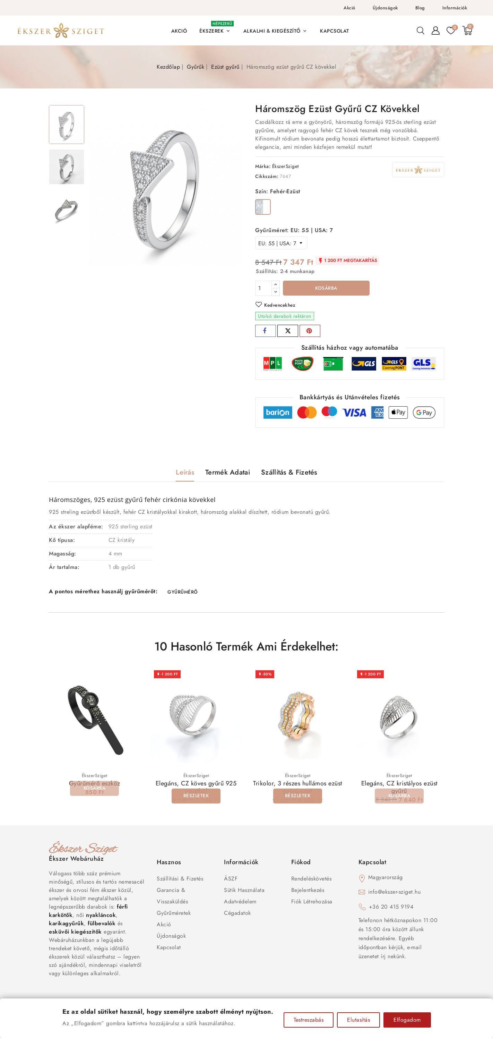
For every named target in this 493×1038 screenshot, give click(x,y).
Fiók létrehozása (311, 904)
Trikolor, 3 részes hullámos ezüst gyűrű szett (297, 789)
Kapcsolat (169, 949)
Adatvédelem (240, 904)
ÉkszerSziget (285, 166)
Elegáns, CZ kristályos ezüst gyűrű (399, 789)
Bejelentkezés (308, 892)
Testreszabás (308, 1020)
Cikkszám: (266, 176)
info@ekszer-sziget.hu (394, 894)
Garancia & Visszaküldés (172, 898)
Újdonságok (385, 8)
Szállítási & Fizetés (180, 881)
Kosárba (326, 288)
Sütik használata (244, 892)
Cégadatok (237, 915)
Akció (349, 8)
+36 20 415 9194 (391, 909)
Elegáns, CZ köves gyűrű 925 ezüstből (196, 789)
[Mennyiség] (263, 288)
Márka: (262, 166)
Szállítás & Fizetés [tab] (289, 473)
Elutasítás (358, 1020)
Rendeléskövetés (311, 881)
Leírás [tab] (185, 473)
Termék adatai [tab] (227, 473)
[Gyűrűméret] (281, 242)
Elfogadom (407, 1020)
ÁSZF (230, 881)
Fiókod (301, 864)
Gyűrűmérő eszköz (94, 785)
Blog (420, 8)
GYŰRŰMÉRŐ (182, 593)
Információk (454, 8)
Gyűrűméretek (174, 915)
